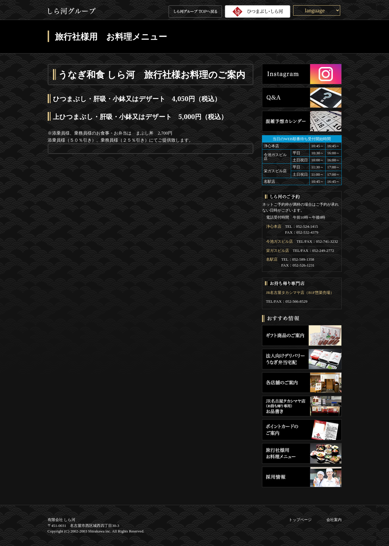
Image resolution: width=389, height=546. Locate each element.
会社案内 (334, 519)
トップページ (300, 519)
